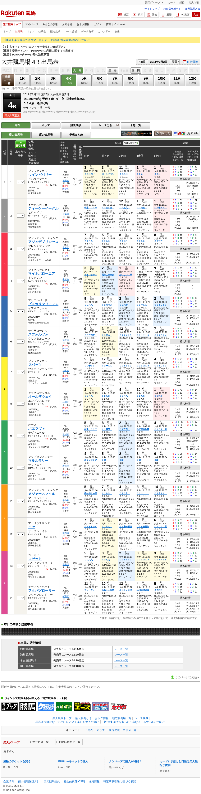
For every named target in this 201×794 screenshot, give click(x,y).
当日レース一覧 (8, 80)
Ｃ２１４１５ (125, 335)
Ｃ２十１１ (160, 207)
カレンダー (104, 31)
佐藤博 (66, 214)
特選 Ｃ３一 (90, 207)
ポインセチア (90, 274)
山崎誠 (66, 533)
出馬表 (19, 31)
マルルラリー (38, 460)
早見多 (66, 499)
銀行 (181, 2)
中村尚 (66, 279)
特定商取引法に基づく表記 (119, 781)
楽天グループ (153, 2)
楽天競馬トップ (12, 24)
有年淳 (66, 466)
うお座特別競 (125, 526)
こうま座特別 (143, 526)
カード (171, 2)
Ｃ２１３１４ (160, 335)
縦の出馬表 (46, 134)
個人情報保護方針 (29, 781)
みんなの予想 (50, 24)
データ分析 (87, 31)
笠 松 (112, 70)
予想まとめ (76, 134)
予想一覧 (135, 125)
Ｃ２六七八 (108, 305)
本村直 (66, 247)
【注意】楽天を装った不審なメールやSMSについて (133, 722)
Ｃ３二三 (124, 174)
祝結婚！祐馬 (90, 493)
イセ (31, 527)
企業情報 (8, 781)
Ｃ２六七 (107, 526)
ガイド (97, 24)
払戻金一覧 (129, 730)
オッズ (30, 31)
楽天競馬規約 (52, 781)
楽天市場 (194, 2)
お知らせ (67, 24)
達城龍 (66, 434)
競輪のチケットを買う (17, 761)
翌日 (174, 61)
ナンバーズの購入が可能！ (125, 761)
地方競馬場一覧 (121, 718)
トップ (7, 31)
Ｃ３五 (141, 174)
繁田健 (66, 180)
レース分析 (70, 31)
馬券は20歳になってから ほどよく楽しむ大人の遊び (67, 722)
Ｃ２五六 (124, 207)
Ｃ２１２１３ (160, 305)
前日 (143, 61)
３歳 (105, 460)
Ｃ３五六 (107, 335)
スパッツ (35, 364)
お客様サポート (172, 8)
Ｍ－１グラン (108, 174)
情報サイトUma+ (115, 24)
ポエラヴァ (36, 428)
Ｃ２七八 (124, 241)
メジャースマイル (41, 494)
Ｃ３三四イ (90, 174)
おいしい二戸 (125, 274)
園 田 (136, 70)
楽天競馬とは (192, 8)
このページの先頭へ (187, 677)
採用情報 (94, 781)
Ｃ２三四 (124, 429)
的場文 (66, 402)
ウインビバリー (40, 174)
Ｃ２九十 (124, 305)
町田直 (66, 596)
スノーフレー (90, 590)
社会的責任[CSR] (74, 781)
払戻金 (42, 31)
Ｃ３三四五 (90, 335)
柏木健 (66, 370)
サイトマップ (152, 8)
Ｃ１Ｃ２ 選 (160, 429)
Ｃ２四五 (142, 207)
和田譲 (66, 564)
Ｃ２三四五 (108, 207)
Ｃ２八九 (89, 241)
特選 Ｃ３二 (90, 429)
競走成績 (55, 31)
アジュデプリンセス (43, 242)
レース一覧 (121, 649)
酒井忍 (66, 340)
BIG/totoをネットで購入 (73, 761)
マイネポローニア (41, 273)
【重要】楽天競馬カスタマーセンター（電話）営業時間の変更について (46, 40)
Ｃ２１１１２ (125, 366)
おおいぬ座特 (108, 590)
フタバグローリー (41, 590)
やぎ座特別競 (143, 429)
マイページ (31, 24)
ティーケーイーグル (43, 208)
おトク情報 (83, 24)
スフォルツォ (38, 334)
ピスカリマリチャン (43, 304)
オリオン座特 (125, 590)
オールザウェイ (40, 396)
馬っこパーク (108, 274)
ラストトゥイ (90, 526)
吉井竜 (66, 310)
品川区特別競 (143, 590)
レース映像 (141, 718)
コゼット (35, 559)
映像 (117, 31)
